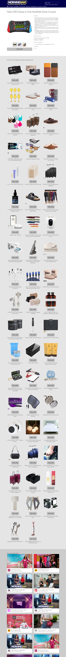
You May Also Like (13, 553)
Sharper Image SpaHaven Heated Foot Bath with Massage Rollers (15, 261)
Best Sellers (16, 6)
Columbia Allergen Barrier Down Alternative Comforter (51, 440)
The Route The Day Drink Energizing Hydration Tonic (50, 491)
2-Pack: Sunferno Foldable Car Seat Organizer (33, 491)
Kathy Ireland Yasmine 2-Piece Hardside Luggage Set (15, 491)
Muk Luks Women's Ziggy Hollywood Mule (51, 134)
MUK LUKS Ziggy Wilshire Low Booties (33, 83)
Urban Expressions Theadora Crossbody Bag (15, 466)
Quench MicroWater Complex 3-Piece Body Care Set (15, 363)
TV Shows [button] (11, 6)
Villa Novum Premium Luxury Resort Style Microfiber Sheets (51, 261)
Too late (19, 49)
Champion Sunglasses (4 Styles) (33, 159)
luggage (56, 4)
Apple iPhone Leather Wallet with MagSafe (51, 83)
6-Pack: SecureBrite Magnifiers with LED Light (15, 134)
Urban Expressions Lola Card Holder (51, 337)
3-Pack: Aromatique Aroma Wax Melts (33, 184)
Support (44, 6)
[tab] (15, 45)
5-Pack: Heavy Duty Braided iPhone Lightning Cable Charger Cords (33, 287)
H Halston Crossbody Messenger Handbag (33, 313)
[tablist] (19, 44)
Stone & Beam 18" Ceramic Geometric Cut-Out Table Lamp (15, 516)
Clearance (28, 6)
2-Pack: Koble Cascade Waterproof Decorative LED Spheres (33, 440)
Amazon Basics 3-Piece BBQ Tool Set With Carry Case (15, 83)
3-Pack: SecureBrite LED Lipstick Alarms (50, 109)
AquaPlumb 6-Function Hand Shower (15, 541)
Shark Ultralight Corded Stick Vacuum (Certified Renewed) (33, 542)
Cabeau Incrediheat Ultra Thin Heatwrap (33, 415)
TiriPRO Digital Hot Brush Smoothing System (15, 415)
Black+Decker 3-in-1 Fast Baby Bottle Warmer (51, 235)
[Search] (46, 3)
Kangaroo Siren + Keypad (15, 235)
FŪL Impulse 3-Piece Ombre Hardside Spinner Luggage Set (33, 466)
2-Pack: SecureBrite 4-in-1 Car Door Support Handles (51, 466)
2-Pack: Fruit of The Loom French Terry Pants (33, 516)
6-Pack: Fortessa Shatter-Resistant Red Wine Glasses (15, 109)
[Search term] (52, 3)
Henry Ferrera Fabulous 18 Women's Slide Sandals (33, 210)
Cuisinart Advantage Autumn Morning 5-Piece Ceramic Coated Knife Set (33, 235)
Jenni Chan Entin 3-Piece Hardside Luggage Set (33, 134)
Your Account (39, 6)
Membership (33, 6)
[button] (8, 6)
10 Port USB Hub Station (33, 363)
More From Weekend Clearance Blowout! (20, 60)
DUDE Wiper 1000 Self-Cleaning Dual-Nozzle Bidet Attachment (15, 159)
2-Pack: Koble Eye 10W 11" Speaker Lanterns (15, 440)
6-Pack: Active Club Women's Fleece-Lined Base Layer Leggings (51, 210)
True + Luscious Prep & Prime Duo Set (15, 184)
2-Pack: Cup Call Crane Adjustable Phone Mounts (15, 313)
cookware (52, 4)
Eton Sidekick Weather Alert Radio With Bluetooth (51, 516)
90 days (35, 48)
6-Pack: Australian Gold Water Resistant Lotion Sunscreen (50, 363)
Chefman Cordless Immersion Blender (33, 337)
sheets (49, 4)
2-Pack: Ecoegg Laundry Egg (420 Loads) (51, 389)
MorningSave (9, 8)
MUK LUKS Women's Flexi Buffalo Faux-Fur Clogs (51, 159)
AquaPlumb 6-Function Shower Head (51, 415)
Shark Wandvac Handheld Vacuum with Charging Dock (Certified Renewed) (32, 262)
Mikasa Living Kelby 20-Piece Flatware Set (15, 287)
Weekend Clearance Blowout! (17, 8)
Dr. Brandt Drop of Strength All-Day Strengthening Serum (15, 210)
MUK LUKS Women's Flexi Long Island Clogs (33, 109)
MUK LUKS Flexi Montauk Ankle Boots (51, 287)
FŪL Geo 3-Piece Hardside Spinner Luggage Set (50, 185)
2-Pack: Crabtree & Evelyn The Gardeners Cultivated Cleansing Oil (50, 313)
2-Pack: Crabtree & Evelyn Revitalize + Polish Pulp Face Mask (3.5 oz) (15, 338)
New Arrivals (22, 6)
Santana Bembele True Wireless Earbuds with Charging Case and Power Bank (15, 390)
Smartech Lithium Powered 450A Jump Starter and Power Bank (33, 389)
